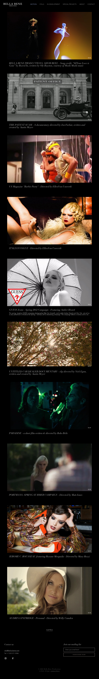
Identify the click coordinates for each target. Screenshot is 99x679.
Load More (49, 630)
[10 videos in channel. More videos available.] (49, 318)
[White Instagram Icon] (5, 658)
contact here (55, 671)
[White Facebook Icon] (13, 658)
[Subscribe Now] (79, 655)
